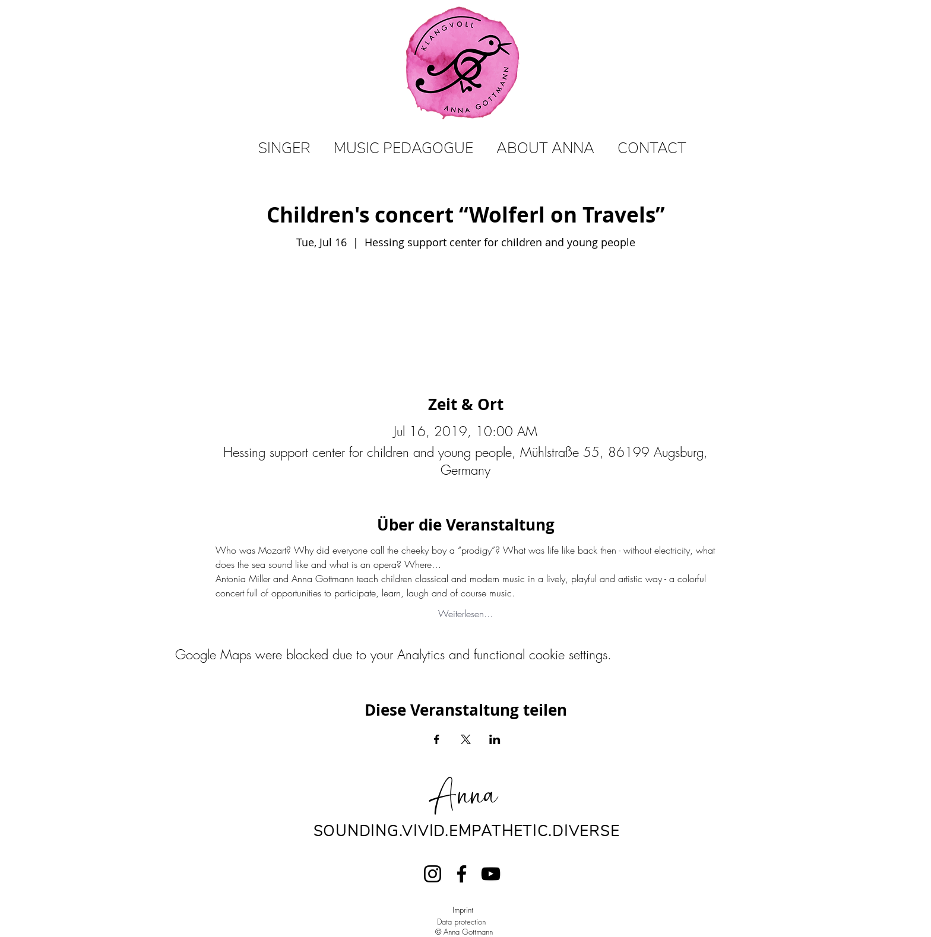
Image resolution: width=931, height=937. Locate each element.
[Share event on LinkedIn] (495, 739)
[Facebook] (461, 873)
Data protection (461, 921)
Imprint (462, 909)
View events (465, 307)
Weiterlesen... (465, 613)
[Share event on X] (465, 739)
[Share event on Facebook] (436, 739)
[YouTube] (490, 873)
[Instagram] (432, 873)
